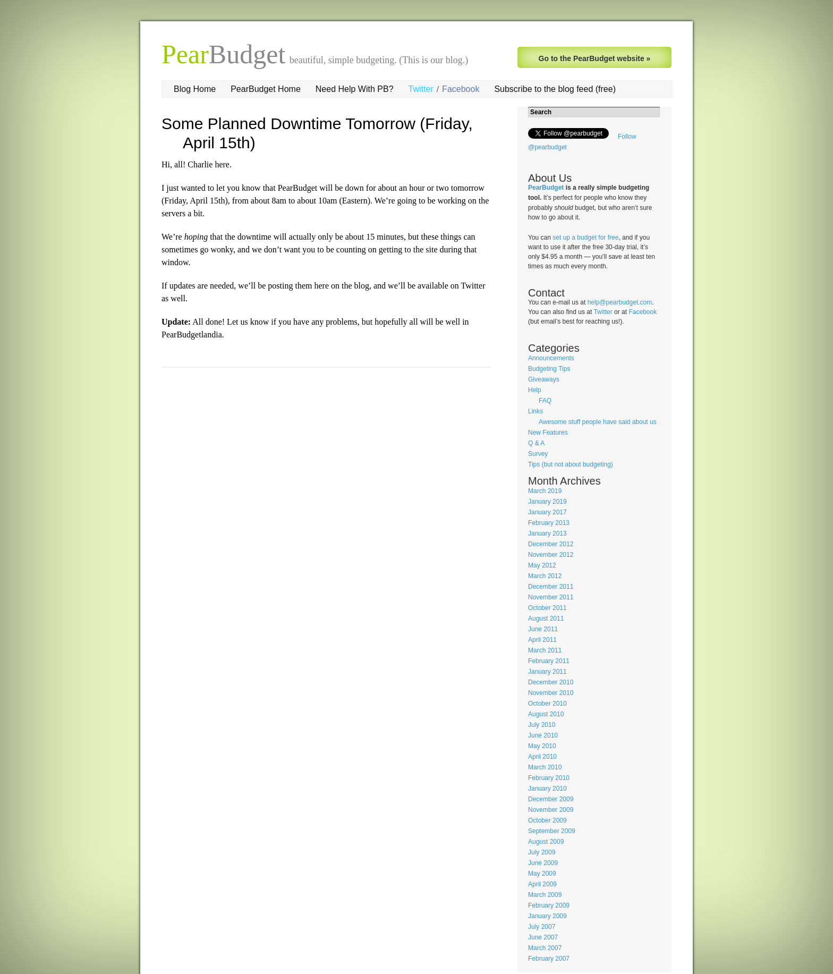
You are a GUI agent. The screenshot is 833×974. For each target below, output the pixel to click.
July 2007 (541, 926)
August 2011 (546, 618)
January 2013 (547, 533)
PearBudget (546, 187)
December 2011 (550, 586)
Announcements (551, 358)
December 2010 (550, 682)
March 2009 (545, 895)
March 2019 (545, 491)
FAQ (545, 400)
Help (534, 390)
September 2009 (551, 831)
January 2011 (547, 671)
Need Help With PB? (355, 89)
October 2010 (547, 703)
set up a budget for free (585, 237)
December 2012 (550, 544)
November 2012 (550, 554)
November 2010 (550, 693)
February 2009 (549, 905)
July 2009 (541, 852)
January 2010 (547, 788)
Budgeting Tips (549, 368)
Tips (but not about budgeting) (570, 464)
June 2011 (543, 629)
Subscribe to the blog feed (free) (555, 89)
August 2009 (546, 841)
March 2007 (545, 948)
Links (535, 411)
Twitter (421, 89)
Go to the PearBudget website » (595, 58)
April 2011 (542, 639)
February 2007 (549, 958)
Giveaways (543, 379)
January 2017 (547, 512)
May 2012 (542, 565)
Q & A (536, 443)
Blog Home (195, 89)
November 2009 (550, 810)
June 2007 (543, 937)
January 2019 (547, 501)
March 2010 (545, 767)
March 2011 (545, 650)
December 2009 (550, 799)
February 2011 (549, 661)
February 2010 (549, 778)
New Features (548, 432)
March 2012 (545, 576)
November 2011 (550, 597)
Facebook (460, 89)
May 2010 (542, 746)
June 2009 (543, 863)
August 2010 (546, 714)
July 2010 (541, 725)
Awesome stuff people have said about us (598, 422)
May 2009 (542, 873)
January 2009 (547, 916)
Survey (538, 454)
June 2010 (543, 735)
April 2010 (542, 756)
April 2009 (542, 884)
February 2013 (549, 523)
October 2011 (547, 608)
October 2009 (547, 820)
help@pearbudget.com (620, 302)
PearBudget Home (266, 89)
